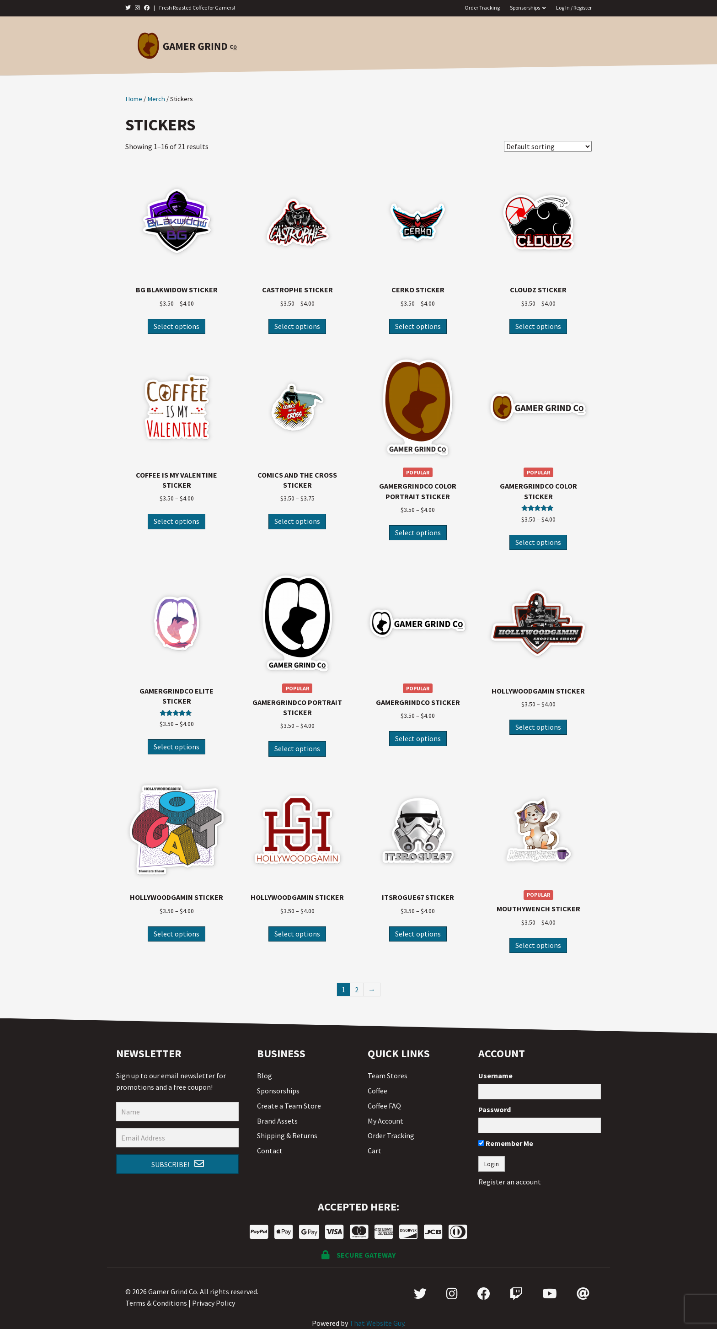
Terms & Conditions (156, 1302)
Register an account (509, 1181)
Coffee (331, 45)
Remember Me (505, 1143)
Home (294, 45)
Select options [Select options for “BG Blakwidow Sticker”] (176, 326)
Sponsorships (525, 7)
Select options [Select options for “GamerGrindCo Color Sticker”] (538, 542)
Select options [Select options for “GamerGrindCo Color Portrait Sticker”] (418, 532)
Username (495, 1075)
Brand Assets (277, 1120)
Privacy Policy (213, 1302)
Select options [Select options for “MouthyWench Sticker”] (538, 945)
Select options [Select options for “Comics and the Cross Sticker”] (297, 521)
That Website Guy (376, 1323)
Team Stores (433, 45)
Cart (374, 1150)
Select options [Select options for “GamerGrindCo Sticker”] (418, 738)
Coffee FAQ (384, 1105)
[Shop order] (548, 146)
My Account (385, 1120)
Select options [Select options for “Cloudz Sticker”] (538, 326)
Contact (537, 45)
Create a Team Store (289, 1105)
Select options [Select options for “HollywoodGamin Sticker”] (538, 727)
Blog (264, 1075)
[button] (177, 1164)
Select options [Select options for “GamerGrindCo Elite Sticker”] (176, 746)
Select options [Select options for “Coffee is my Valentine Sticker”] (176, 521)
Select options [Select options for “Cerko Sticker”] (418, 326)
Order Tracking (482, 7)
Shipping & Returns (287, 1135)
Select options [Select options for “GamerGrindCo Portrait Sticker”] (297, 748)
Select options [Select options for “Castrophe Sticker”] (297, 326)
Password (494, 1109)
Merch (377, 45)
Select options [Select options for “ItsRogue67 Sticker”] (418, 933)
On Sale (492, 45)
